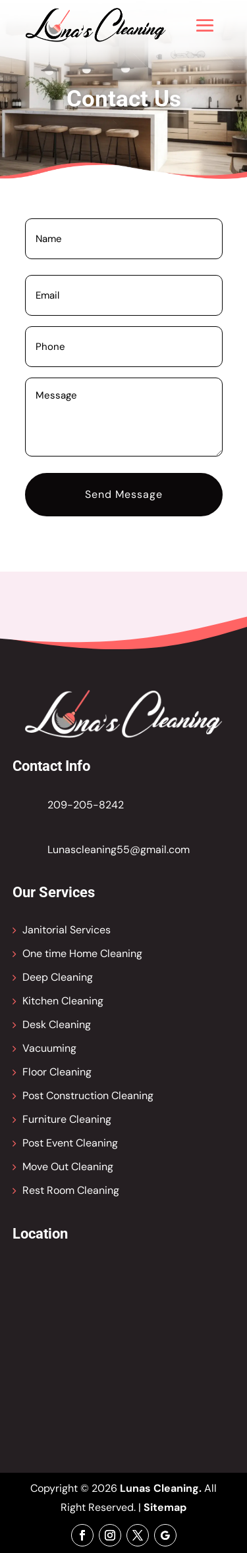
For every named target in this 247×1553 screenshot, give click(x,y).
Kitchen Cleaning (62, 1001)
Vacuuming (49, 1048)
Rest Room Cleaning (70, 1190)
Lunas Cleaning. (161, 1488)
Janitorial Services (66, 930)
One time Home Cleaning (82, 953)
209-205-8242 (85, 805)
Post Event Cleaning (70, 1143)
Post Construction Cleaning (87, 1095)
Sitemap (165, 1507)
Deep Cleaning (57, 977)
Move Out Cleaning (67, 1166)
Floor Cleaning (57, 1072)
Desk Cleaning (56, 1024)
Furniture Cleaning (66, 1119)
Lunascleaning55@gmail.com (118, 849)
